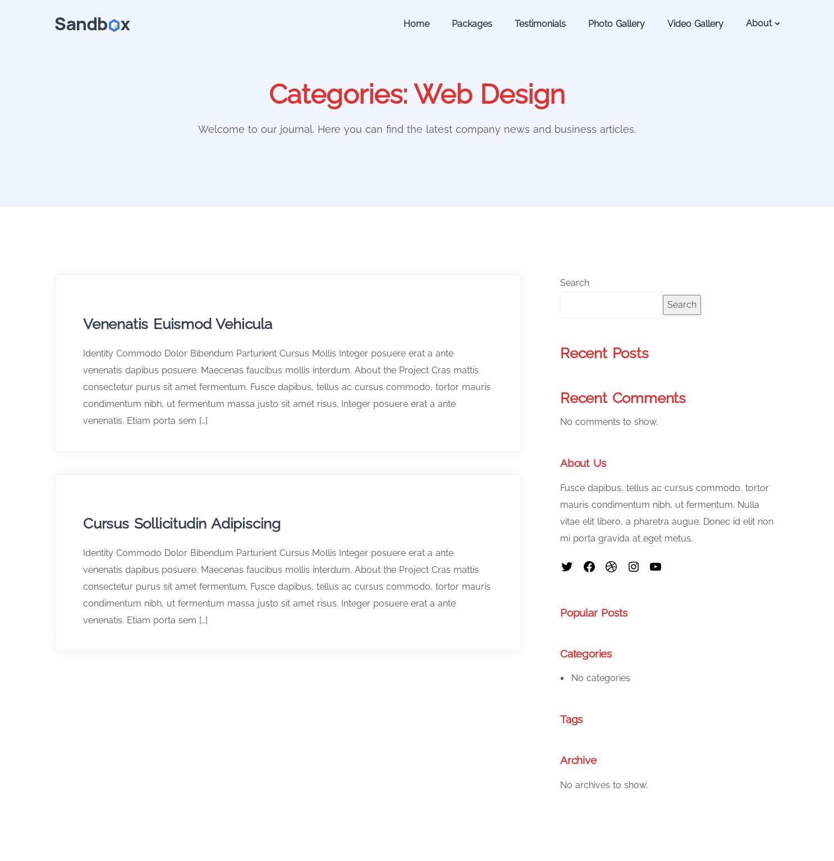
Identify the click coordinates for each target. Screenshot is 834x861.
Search (574, 282)
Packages (472, 23)
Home (416, 23)
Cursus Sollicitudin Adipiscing (182, 523)
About (759, 23)
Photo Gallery (616, 23)
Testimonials (540, 23)
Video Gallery (695, 23)
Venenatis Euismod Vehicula (177, 324)
